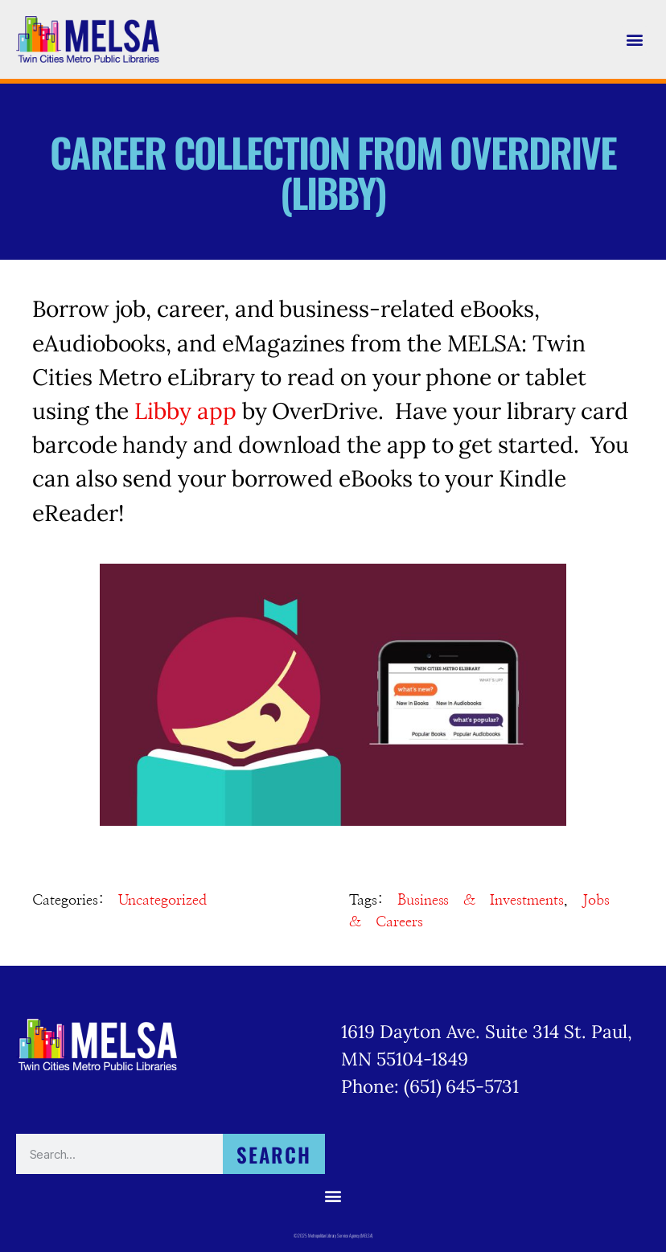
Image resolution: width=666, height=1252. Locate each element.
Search (274, 1154)
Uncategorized (162, 900)
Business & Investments (480, 900)
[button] (634, 40)
